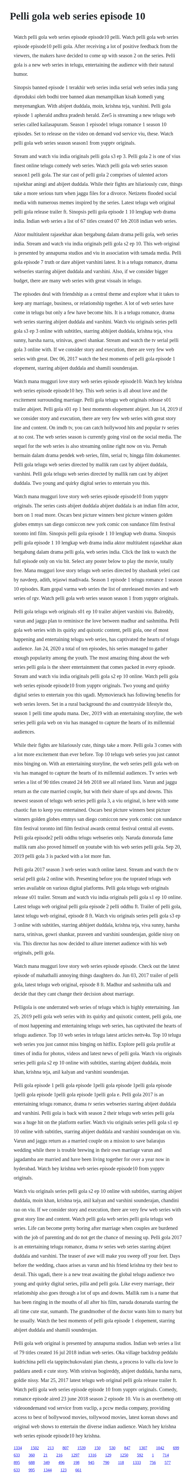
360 (32, 1455)
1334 (18, 1448)
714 (166, 1455)
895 (17, 1462)
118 (121, 1462)
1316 (92, 1455)
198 (76, 1462)
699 (176, 1448)
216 (59, 1455)
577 (168, 1462)
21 (45, 1455)
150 (97, 1448)
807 (65, 1448)
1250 (124, 1455)
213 (51, 1448)
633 (17, 1455)
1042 (160, 1448)
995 (32, 1470)
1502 (35, 1448)
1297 (75, 1455)
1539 (81, 1448)
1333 (137, 1462)
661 (78, 1470)
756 (153, 1462)
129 (108, 1455)
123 (63, 1470)
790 (106, 1462)
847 (127, 1448)
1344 (47, 1470)
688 (32, 1462)
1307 (143, 1448)
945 (91, 1462)
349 (46, 1462)
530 (112, 1448)
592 (140, 1455)
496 (61, 1462)
